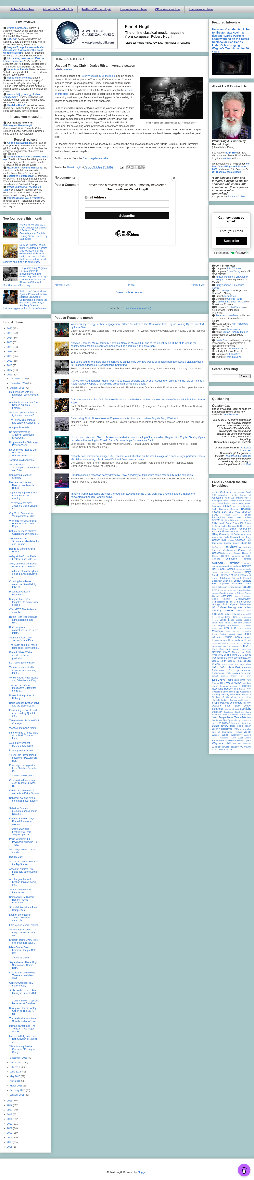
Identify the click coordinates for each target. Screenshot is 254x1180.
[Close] (174, 178)
